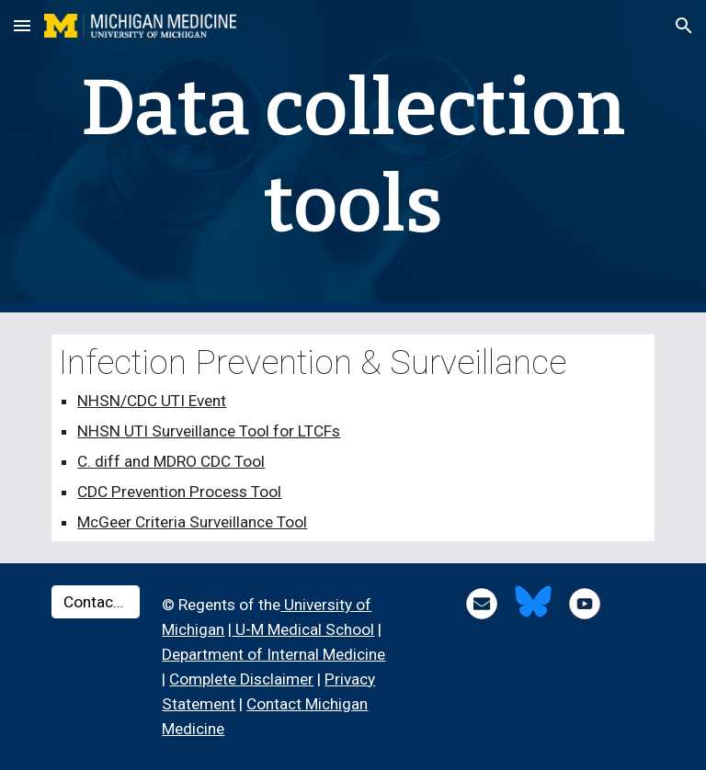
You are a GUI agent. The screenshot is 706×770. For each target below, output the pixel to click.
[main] (352, 156)
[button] (22, 25)
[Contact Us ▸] (95, 602)
